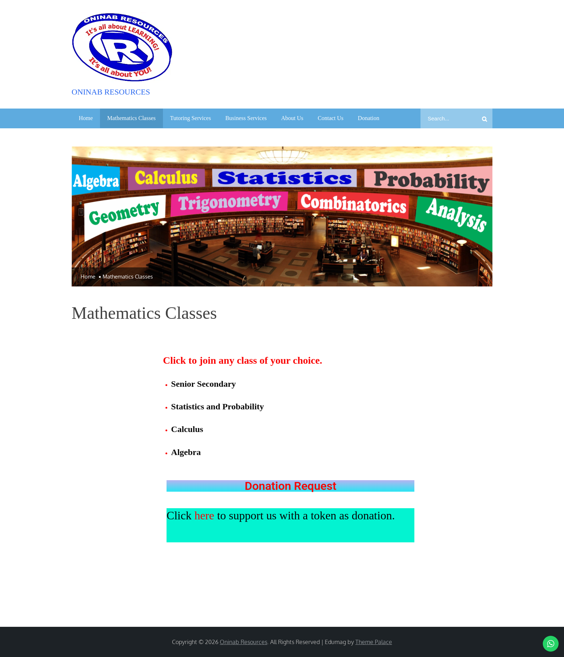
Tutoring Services (190, 118)
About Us (292, 118)
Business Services (246, 118)
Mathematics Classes (131, 118)
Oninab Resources (111, 91)
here (204, 515)
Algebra (186, 452)
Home (86, 118)
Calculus (187, 429)
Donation (368, 118)
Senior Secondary (203, 384)
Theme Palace (373, 641)
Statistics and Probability (217, 406)
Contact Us (331, 118)
